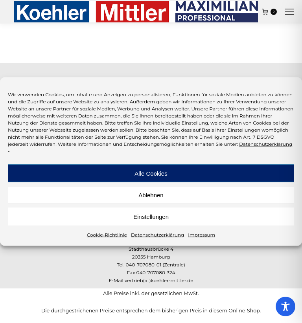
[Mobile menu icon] (289, 12)
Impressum (201, 235)
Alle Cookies (150, 173)
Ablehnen (150, 194)
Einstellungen (151, 216)
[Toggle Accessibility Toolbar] (285, 306)
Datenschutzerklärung (265, 144)
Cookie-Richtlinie (107, 235)
